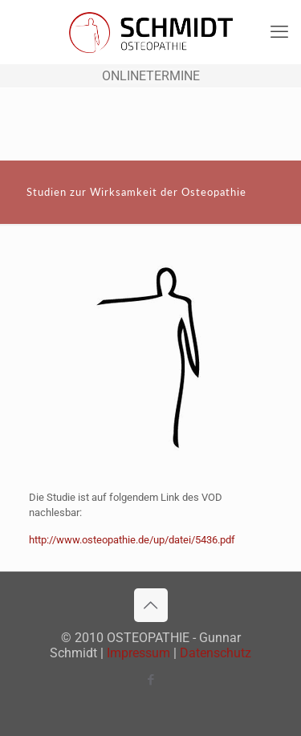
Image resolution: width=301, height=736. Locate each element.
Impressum (138, 653)
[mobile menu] (279, 32)
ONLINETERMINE (151, 75)
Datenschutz (215, 653)
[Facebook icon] (150, 680)
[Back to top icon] (151, 605)
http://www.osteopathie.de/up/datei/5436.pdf (132, 540)
